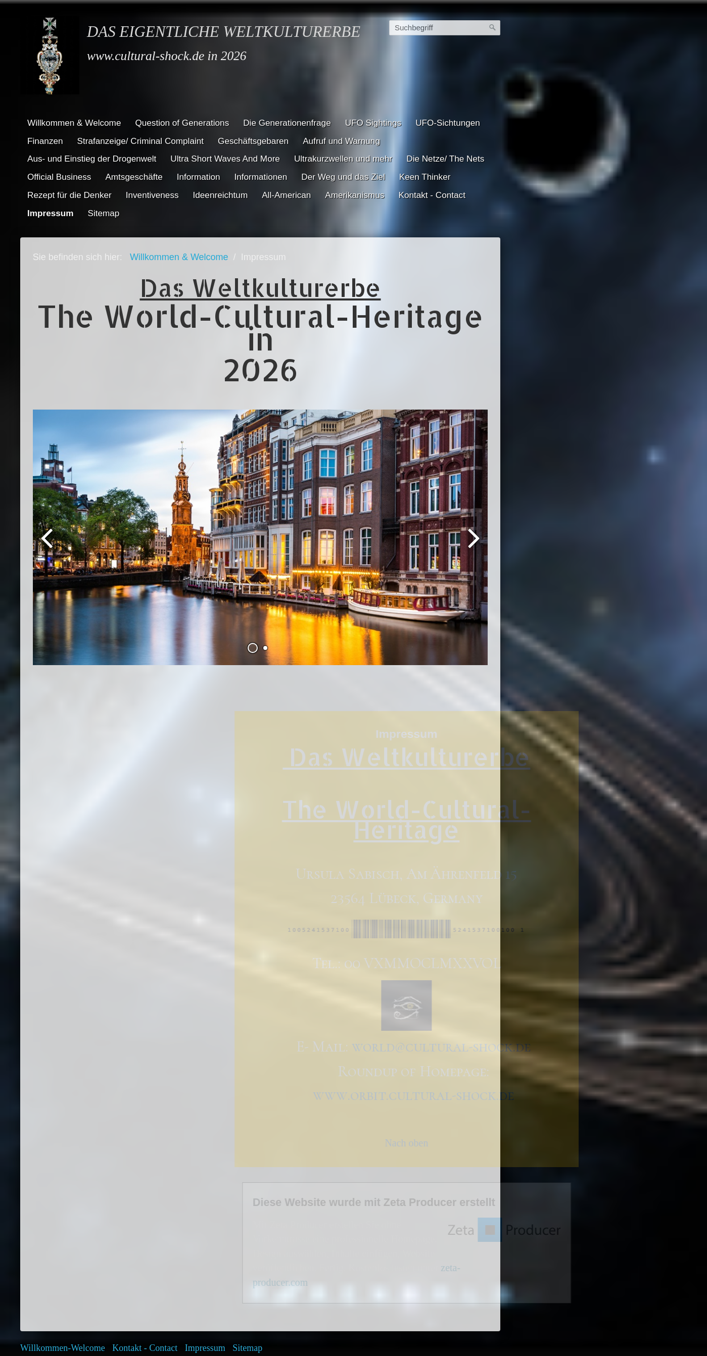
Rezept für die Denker (69, 195)
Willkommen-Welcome (62, 1277)
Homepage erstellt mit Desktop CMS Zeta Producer (406, 1291)
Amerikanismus (354, 195)
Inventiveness (152, 195)
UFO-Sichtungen (447, 123)
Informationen (261, 177)
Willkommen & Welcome (74, 123)
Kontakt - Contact (431, 195)
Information (198, 177)
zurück (48, 510)
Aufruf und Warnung (341, 141)
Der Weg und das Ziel (343, 177)
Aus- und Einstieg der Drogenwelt (91, 159)
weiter (472, 510)
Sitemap (103, 213)
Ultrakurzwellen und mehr (343, 159)
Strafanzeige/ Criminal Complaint (140, 141)
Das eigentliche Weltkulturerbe (223, 31)
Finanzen (45, 141)
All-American (286, 195)
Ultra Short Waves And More (225, 159)
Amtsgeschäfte (133, 177)
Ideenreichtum (220, 195)
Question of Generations (182, 123)
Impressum (50, 213)
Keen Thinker (425, 177)
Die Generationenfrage (287, 123)
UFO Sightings (373, 123)
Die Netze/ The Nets (445, 159)
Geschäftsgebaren (253, 141)
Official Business (59, 177)
